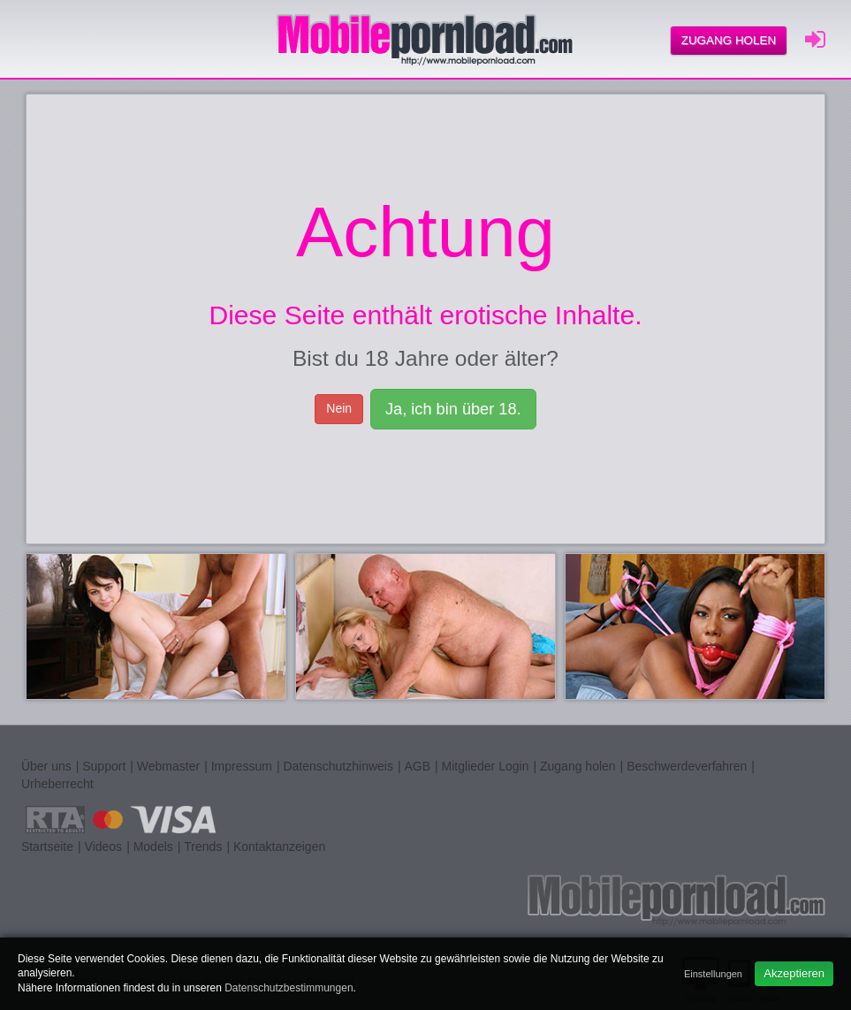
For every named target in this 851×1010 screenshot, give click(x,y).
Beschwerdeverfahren (687, 766)
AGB (417, 766)
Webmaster (168, 766)
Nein (339, 408)
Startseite (47, 846)
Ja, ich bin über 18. (453, 409)
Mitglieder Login (485, 766)
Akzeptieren (794, 973)
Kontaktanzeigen (279, 846)
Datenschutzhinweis (338, 766)
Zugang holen (729, 40)
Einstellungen (713, 973)
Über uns (46, 766)
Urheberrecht (57, 784)
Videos (104, 846)
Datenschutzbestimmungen (288, 988)
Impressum (241, 766)
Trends (203, 846)
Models (153, 846)
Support (103, 766)
